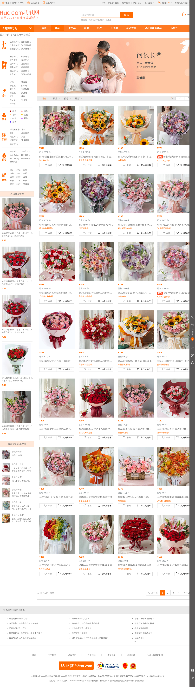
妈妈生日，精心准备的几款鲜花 (85, 623)
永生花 (92, 20)
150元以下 (25, 151)
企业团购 (92, 655)
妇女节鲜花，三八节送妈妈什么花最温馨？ (90, 638)
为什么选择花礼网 (155, 655)
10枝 (18, 170)
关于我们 (52, 655)
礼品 (99, 28)
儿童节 (173, 28)
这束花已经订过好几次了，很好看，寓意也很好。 (21, 521)
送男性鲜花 (15, 45)
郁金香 (24, 100)
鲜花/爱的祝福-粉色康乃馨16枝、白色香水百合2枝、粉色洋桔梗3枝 (17, 427)
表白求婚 (14, 60)
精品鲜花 (14, 137)
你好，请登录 (108, 3)
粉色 (24, 111)
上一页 (153, 592)
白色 (13, 118)
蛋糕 (86, 28)
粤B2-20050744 (89, 676)
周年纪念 (25, 60)
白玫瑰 (24, 86)
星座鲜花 (25, 133)
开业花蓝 (25, 140)
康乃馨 (24, 93)
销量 (55, 98)
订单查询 (126, 3)
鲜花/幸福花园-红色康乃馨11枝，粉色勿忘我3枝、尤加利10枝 (17, 282)
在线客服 (188, 14)
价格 (66, 98)
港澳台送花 (26, 74)
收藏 (48, 165)
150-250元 (14, 155)
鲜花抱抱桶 (15, 129)
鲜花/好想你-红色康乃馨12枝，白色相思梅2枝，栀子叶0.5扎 (17, 379)
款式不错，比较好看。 (21, 481)
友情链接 (111, 655)
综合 (44, 98)
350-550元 (14, 158)
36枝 (25, 180)
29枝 (12, 180)
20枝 (18, 177)
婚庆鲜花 (14, 71)
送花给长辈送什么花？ (19, 618)
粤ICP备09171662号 (106, 676)
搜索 (126, 14)
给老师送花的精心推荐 (144, 623)
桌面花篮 (14, 140)
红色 (13, 111)
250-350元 (25, 155)
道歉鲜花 (25, 71)
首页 (44, 28)
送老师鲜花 (26, 49)
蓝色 (13, 122)
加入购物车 (65, 165)
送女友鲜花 (15, 42)
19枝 (12, 177)
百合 (12, 96)
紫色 (24, 118)
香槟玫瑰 (25, 89)
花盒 (12, 133)
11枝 (25, 170)
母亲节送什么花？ (79, 633)
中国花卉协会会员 (39, 676)
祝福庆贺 (25, 67)
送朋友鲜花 (15, 49)
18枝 (25, 173)
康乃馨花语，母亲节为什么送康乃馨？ (25, 633)
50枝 (12, 184)
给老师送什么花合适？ (144, 618)
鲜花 (57, 28)
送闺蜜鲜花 (26, 42)
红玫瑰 (84, 20)
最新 (77, 98)
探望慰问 (25, 64)
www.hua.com (76, 681)
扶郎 (23, 96)
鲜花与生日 (139, 638)
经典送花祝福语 (141, 628)
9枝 (11, 170)
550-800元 (25, 158)
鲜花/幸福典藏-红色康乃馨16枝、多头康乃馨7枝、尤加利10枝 (17, 331)
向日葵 (13, 100)
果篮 (23, 137)
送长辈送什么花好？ (80, 618)
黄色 (24, 115)
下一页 (188, 592)
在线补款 (131, 655)
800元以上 (14, 162)
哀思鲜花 (14, 74)
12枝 (12, 173)
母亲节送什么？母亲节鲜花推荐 (22, 638)
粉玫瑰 (13, 86)
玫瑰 (12, 82)
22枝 (25, 177)
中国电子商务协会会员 (57, 676)
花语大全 (131, 28)
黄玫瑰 (13, 93)
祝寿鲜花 (14, 64)
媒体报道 (72, 655)
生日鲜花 (100, 20)
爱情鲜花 (14, 56)
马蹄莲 (13, 103)
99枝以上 (27, 184)
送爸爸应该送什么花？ (81, 628)
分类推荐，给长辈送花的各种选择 (23, 623)
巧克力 (114, 28)
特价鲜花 (14, 151)
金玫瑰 (108, 20)
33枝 (18, 180)
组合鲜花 (14, 144)
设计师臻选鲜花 (153, 28)
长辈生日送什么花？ (18, 628)
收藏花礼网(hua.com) (12, 3)
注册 (117, 3)
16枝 (18, 173)
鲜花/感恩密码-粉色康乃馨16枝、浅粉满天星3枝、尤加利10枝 (17, 234)
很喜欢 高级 (17, 455)
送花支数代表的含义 (143, 633)
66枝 (18, 184)
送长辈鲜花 (14, 20)
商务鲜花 (14, 67)
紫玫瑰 (13, 89)
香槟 (13, 115)
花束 (23, 129)
